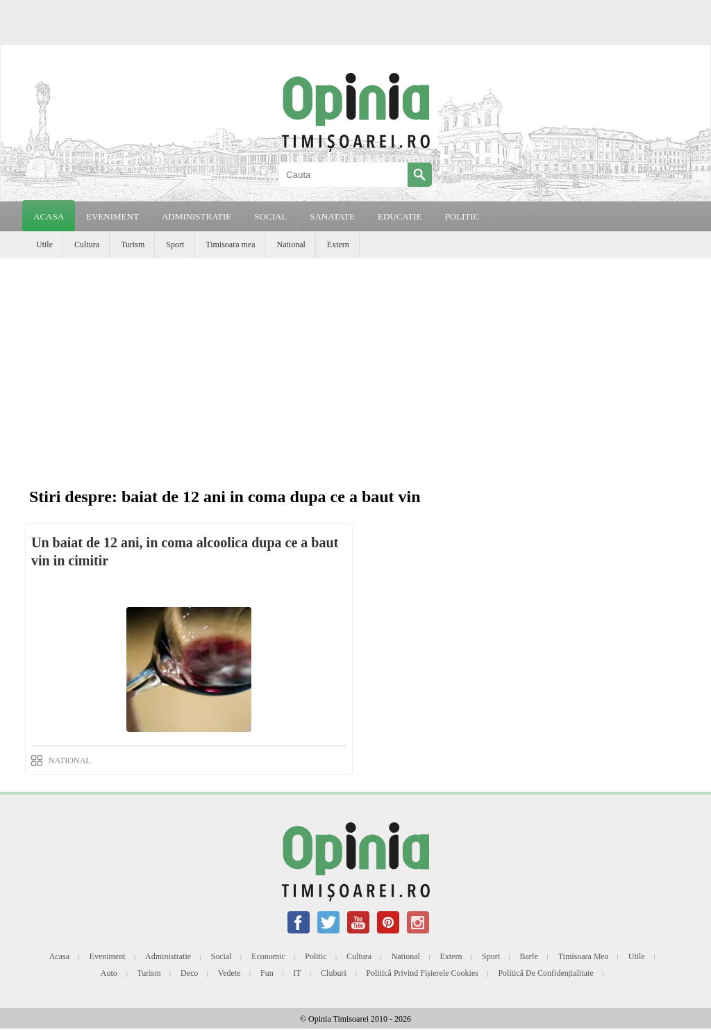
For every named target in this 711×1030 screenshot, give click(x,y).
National (290, 244)
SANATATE (332, 216)
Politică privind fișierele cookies (422, 973)
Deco (189, 973)
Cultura (86, 244)
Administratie (168, 956)
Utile (44, 244)
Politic (315, 956)
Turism (132, 244)
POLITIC (461, 216)
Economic (268, 956)
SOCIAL (270, 216)
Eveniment (108, 956)
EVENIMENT (112, 216)
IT (297, 973)
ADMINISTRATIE (196, 216)
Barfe (529, 956)
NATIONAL (70, 760)
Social (221, 956)
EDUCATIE (400, 216)
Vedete (229, 973)
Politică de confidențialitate (545, 973)
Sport (175, 244)
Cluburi (333, 973)
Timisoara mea (230, 244)
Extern (338, 244)
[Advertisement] (355, 362)
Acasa (48, 216)
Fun (267, 973)
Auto (109, 973)
